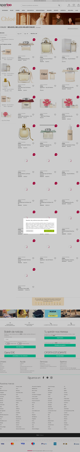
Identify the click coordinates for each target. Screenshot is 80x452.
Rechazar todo (30, 230)
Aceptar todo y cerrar (49, 230)
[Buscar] (59, 5)
